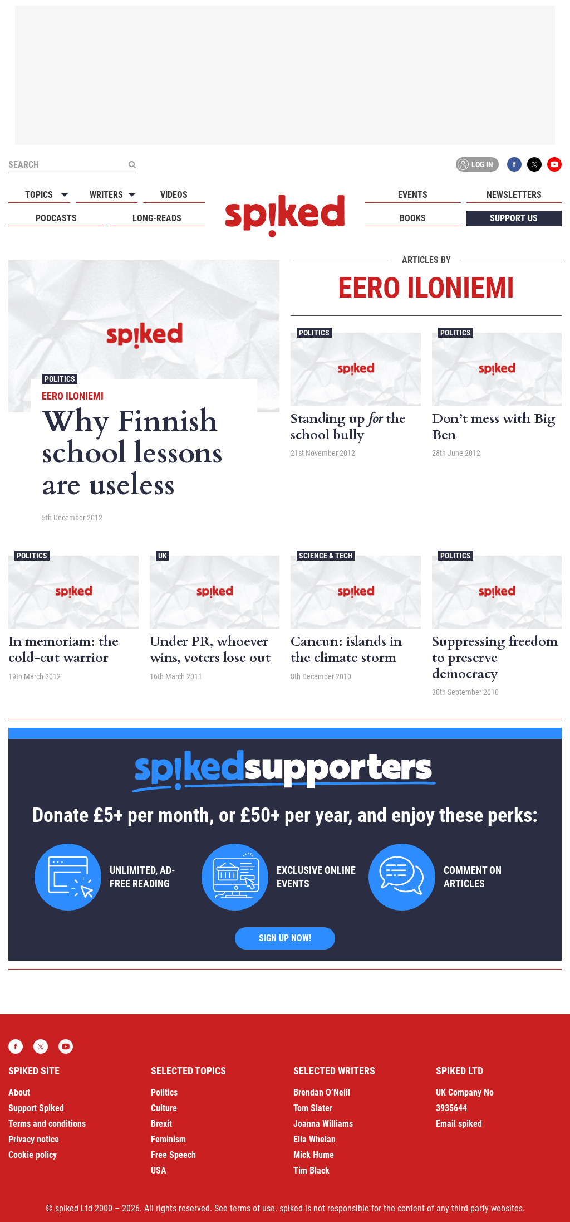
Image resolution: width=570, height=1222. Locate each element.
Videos (174, 194)
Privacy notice (33, 1139)
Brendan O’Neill (321, 1092)
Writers (106, 194)
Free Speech (173, 1155)
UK (162, 555)
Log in (475, 164)
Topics (39, 194)
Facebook (514, 164)
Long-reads (156, 218)
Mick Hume (313, 1155)
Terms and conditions (47, 1123)
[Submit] (132, 164)
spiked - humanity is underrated (285, 216)
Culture (164, 1108)
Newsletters (514, 194)
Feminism (168, 1139)
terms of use (252, 1208)
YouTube (554, 164)
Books (413, 218)
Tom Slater (312, 1108)
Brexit (161, 1123)
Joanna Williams (323, 1123)
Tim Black (311, 1170)
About (19, 1092)
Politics (60, 378)
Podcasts (56, 218)
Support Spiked (36, 1108)
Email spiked (459, 1123)
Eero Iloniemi (73, 396)
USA (158, 1170)
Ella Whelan (314, 1139)
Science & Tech (326, 555)
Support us (514, 218)
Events (413, 194)
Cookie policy (32, 1155)
